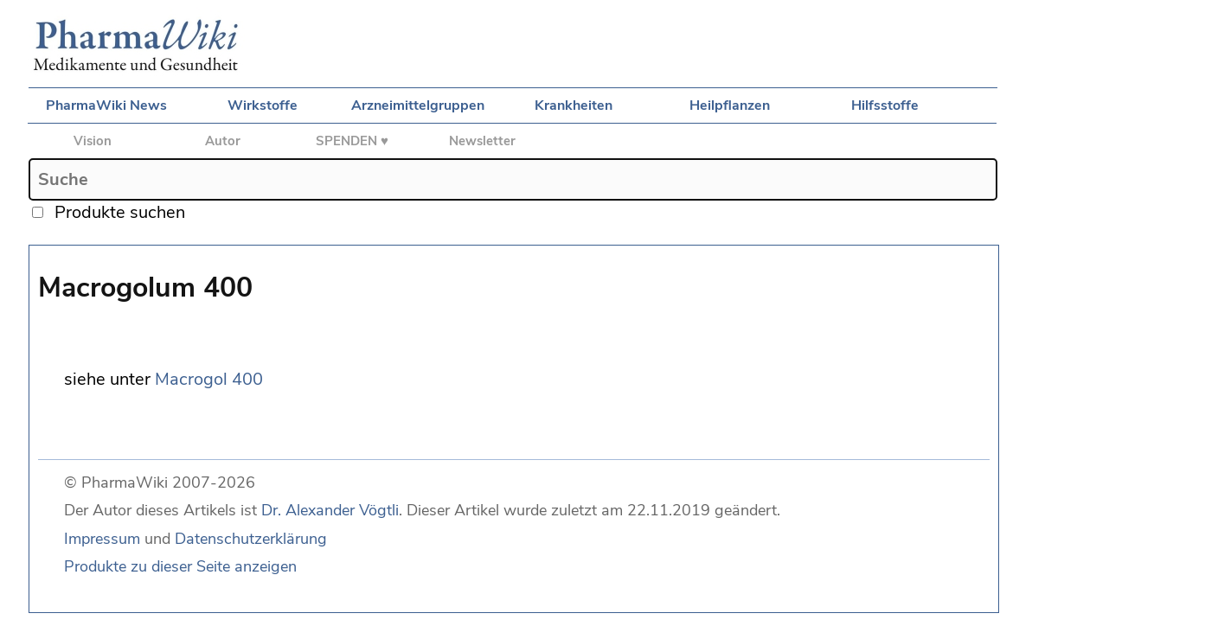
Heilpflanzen (729, 105)
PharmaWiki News (106, 105)
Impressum (102, 538)
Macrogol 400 (209, 379)
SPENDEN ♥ (352, 141)
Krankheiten (573, 105)
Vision (93, 141)
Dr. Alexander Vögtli (330, 510)
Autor (222, 141)
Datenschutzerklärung (251, 538)
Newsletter (482, 141)
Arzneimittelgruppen (417, 105)
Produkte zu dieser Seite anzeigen (180, 566)
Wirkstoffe (263, 105)
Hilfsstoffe (885, 105)
